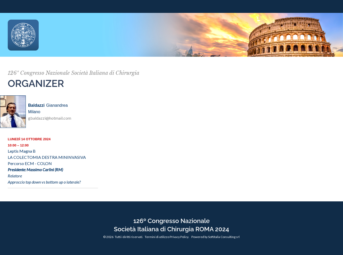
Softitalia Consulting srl (224, 237)
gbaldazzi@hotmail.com (49, 118)
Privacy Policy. (179, 237)
